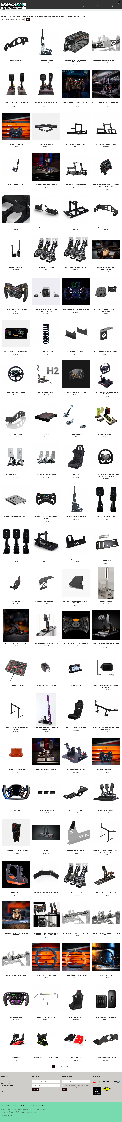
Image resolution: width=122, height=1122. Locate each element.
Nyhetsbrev (43, 1105)
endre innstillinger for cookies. (29, 1112)
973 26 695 (8, 1083)
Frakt (3, 1105)
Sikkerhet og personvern (28, 1105)
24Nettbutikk (9, 1115)
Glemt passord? (57, 1089)
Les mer (88, 1089)
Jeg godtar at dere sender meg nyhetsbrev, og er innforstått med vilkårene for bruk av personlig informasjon (75, 1086)
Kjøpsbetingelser (12, 1105)
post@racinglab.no (9, 1085)
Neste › (66, 1066)
